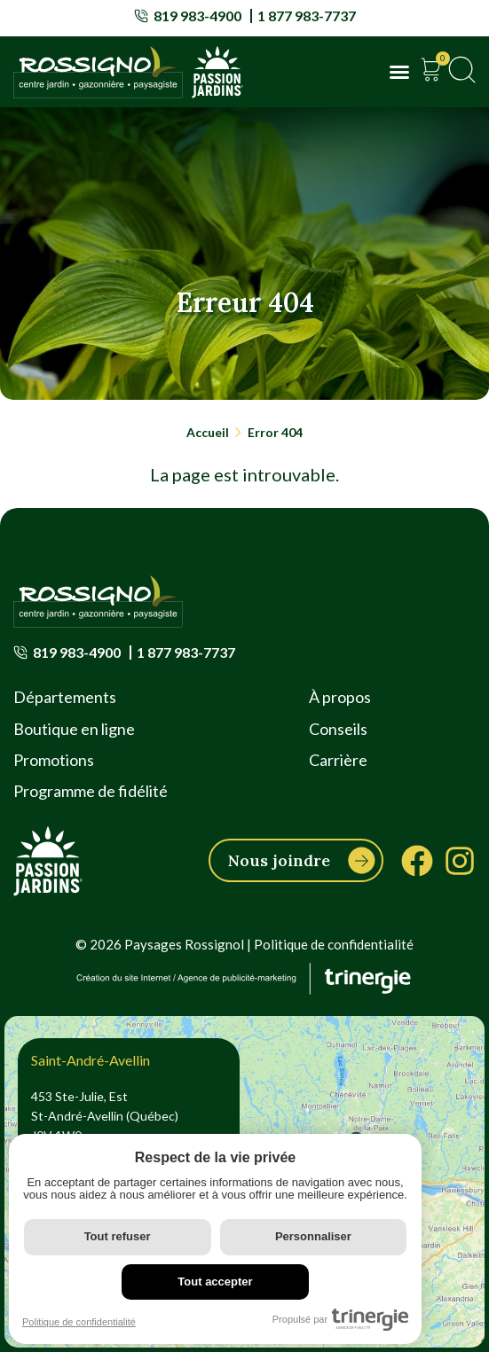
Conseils (338, 729)
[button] (399, 72)
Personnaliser (313, 1236)
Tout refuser (117, 1236)
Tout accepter (214, 1281)
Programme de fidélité (90, 791)
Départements (64, 697)
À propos (340, 697)
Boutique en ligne (74, 729)
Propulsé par (340, 1320)
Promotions (53, 760)
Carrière (338, 760)
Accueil (207, 432)
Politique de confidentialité (334, 944)
